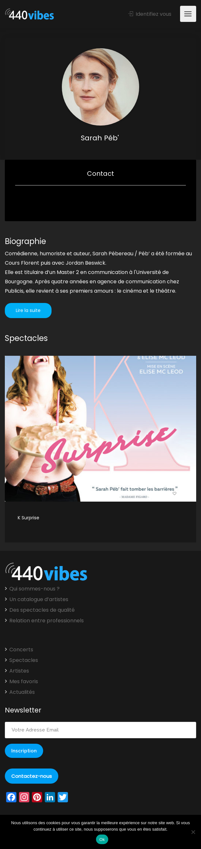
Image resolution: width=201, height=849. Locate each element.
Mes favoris (23, 681)
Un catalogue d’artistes (38, 599)
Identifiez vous (149, 14)
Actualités (22, 692)
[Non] (193, 832)
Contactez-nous (31, 776)
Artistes (19, 670)
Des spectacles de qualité (42, 610)
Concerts (21, 649)
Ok (102, 839)
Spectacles (23, 660)
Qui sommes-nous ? (34, 588)
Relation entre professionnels (46, 620)
